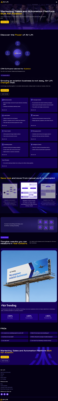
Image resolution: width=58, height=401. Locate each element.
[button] (56, 2)
